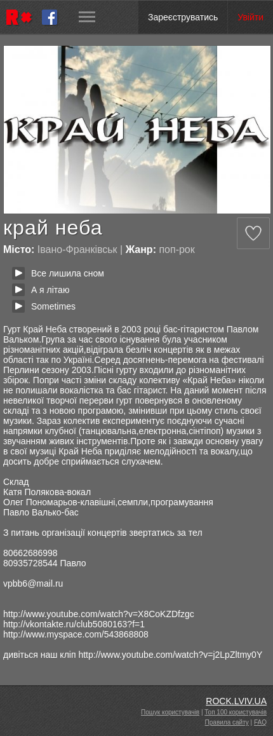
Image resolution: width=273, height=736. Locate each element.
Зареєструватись (183, 17)
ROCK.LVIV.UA (236, 701)
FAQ (260, 722)
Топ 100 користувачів (235, 712)
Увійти (250, 17)
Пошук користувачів (170, 712)
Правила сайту (227, 722)
